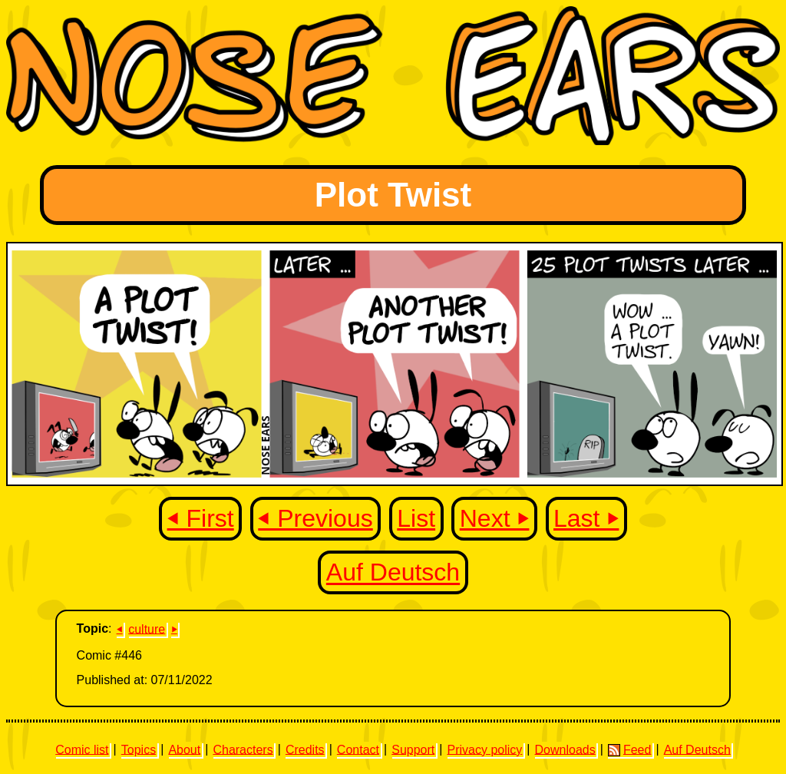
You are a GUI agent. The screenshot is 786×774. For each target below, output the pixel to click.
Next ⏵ (495, 518)
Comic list (81, 749)
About (184, 749)
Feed (629, 749)
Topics (138, 749)
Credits (305, 749)
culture (146, 628)
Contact (358, 749)
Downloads (565, 749)
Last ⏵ (586, 518)
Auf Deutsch (393, 573)
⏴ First (200, 518)
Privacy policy (484, 749)
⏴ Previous (315, 518)
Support (412, 749)
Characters (242, 749)
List (416, 518)
